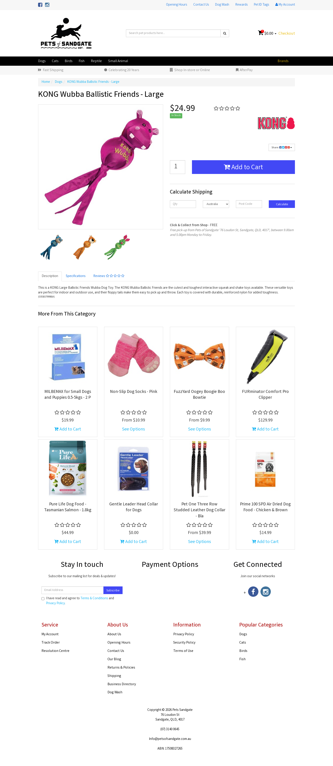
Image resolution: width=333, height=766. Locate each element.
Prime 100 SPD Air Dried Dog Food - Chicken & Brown (265, 507)
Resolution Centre (55, 651)
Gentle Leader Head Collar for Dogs (133, 507)
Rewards (241, 4)
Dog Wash (222, 4)
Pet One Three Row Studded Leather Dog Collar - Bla (199, 510)
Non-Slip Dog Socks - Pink (133, 392)
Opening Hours (176, 4)
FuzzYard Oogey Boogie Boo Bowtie (199, 395)
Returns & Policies (121, 667)
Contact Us (201, 4)
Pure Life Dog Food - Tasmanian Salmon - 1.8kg (67, 507)
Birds (68, 61)
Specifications (76, 276)
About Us (114, 634)
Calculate (281, 204)
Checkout (286, 34)
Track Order (50, 642)
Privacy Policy (55, 603)
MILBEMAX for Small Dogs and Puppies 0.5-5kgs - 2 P (67, 395)
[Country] (216, 204)
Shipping (114, 676)
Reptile (96, 61)
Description (50, 276)
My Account (50, 634)
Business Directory (121, 684)
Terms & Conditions (94, 598)
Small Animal (118, 61)
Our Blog (114, 659)
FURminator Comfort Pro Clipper (265, 395)
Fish (81, 61)
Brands (283, 61)
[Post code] (249, 204)
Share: (281, 148)
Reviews (108, 276)
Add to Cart (243, 168)
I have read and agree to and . (77, 601)
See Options (133, 429)
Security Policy (184, 642)
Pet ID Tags (261, 4)
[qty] (183, 204)
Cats (55, 61)
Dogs (42, 61)
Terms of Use (183, 651)
